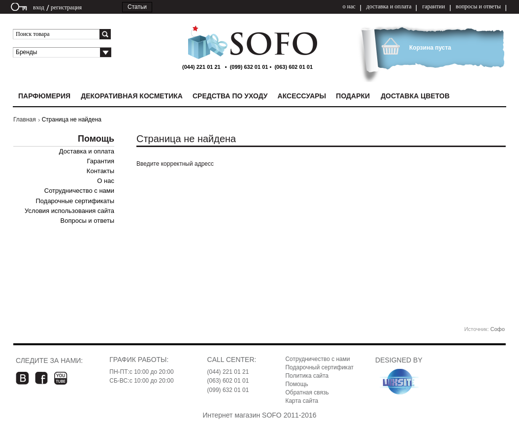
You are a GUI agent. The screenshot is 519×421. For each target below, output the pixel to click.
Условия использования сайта (69, 210)
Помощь (296, 384)
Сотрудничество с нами (79, 190)
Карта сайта (301, 400)
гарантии (433, 6)
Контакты (100, 171)
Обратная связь (306, 392)
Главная (24, 119)
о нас (349, 6)
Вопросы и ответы (87, 220)
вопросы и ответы (478, 6)
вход (38, 7)
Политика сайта (306, 375)
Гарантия (100, 161)
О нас (105, 180)
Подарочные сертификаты (75, 201)
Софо (497, 329)
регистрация (66, 7)
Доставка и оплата (86, 151)
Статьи (137, 6)
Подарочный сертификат (319, 367)
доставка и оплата (389, 6)
